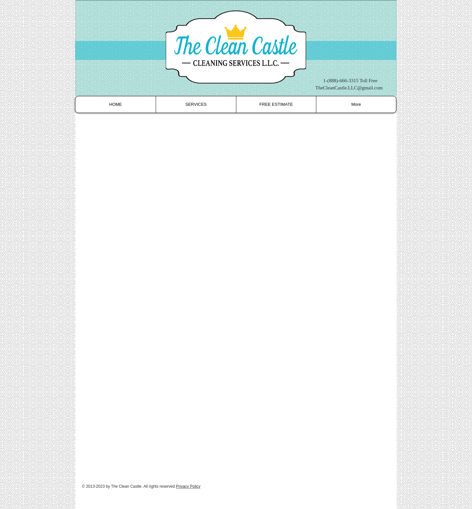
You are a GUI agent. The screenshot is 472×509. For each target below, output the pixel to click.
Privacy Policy (188, 486)
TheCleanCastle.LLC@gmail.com (349, 87)
